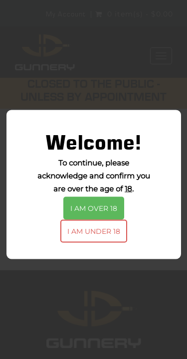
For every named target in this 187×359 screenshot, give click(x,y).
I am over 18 (93, 208)
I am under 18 (93, 231)
